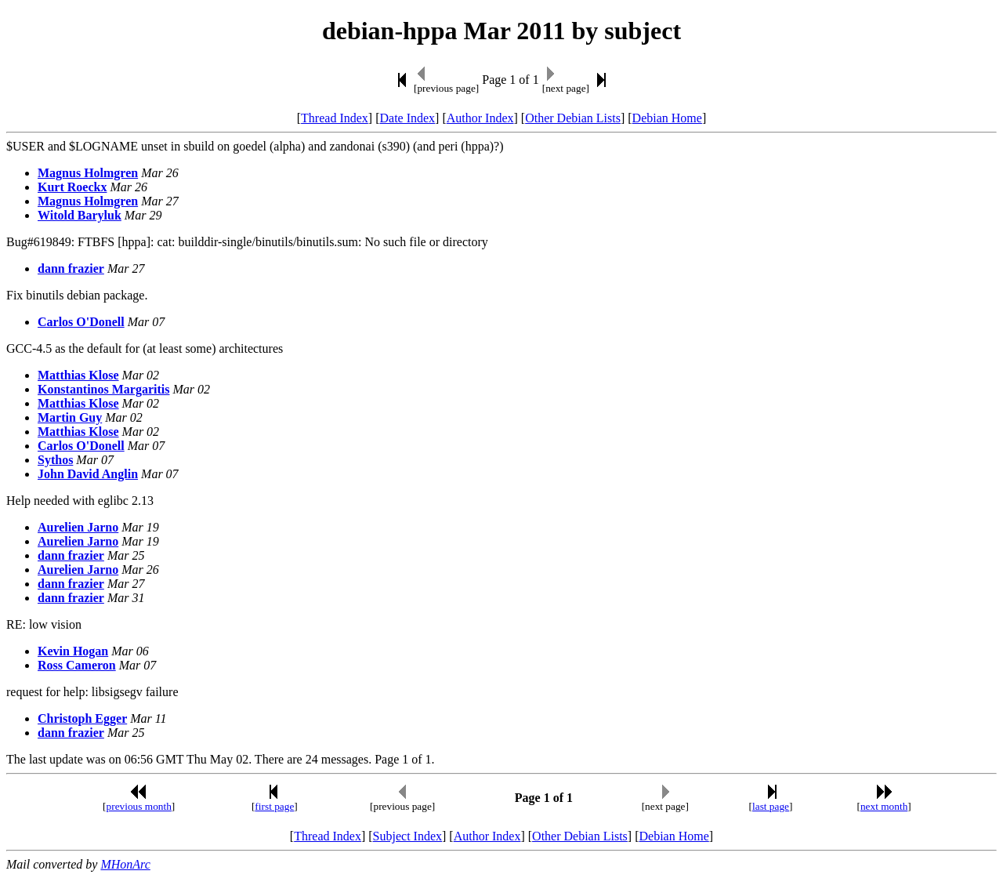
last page (770, 806)
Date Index (407, 118)
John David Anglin (88, 474)
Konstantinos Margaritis (103, 389)
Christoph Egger (82, 718)
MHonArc (125, 864)
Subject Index (407, 836)
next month (883, 806)
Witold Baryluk (79, 215)
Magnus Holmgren (88, 173)
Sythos (55, 459)
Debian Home (667, 118)
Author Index (480, 118)
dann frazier (71, 268)
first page (274, 806)
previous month (139, 806)
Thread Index (334, 118)
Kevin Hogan (73, 651)
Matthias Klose (78, 375)
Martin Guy (70, 417)
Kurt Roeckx (72, 187)
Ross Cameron (77, 665)
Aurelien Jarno (78, 527)
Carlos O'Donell (81, 321)
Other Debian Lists (573, 118)
